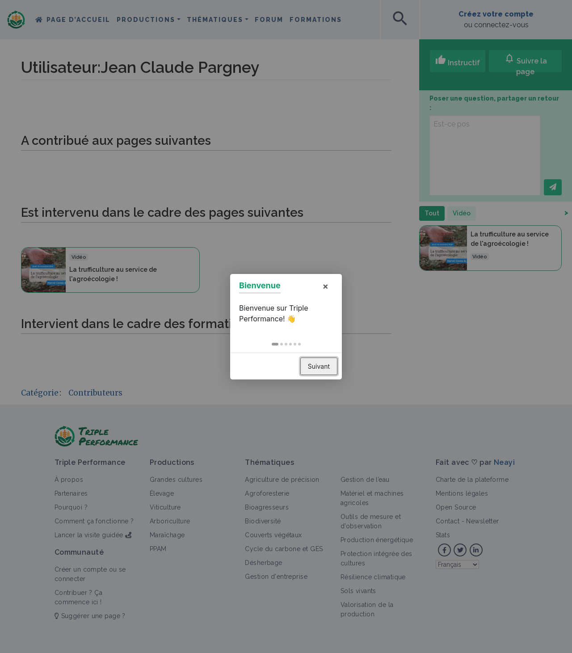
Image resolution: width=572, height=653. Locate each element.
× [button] (325, 286)
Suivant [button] (319, 366)
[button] (275, 344)
